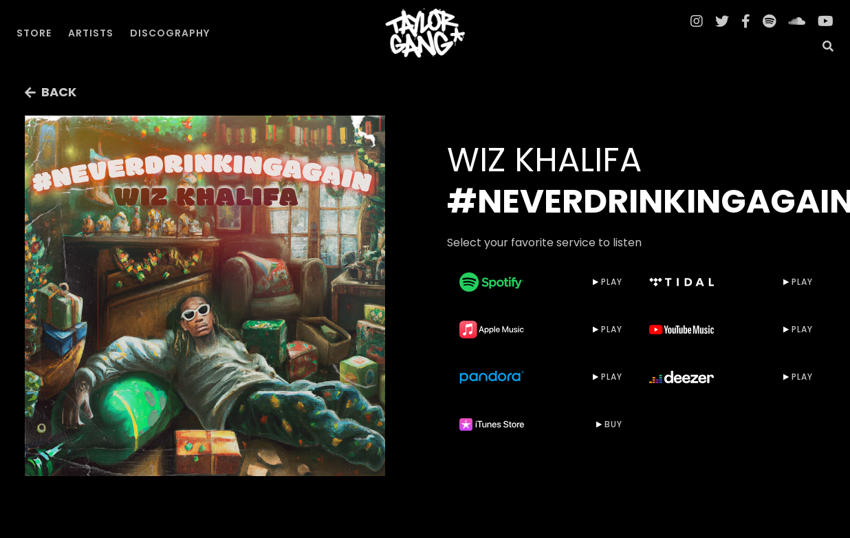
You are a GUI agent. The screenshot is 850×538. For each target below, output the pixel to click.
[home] (425, 33)
